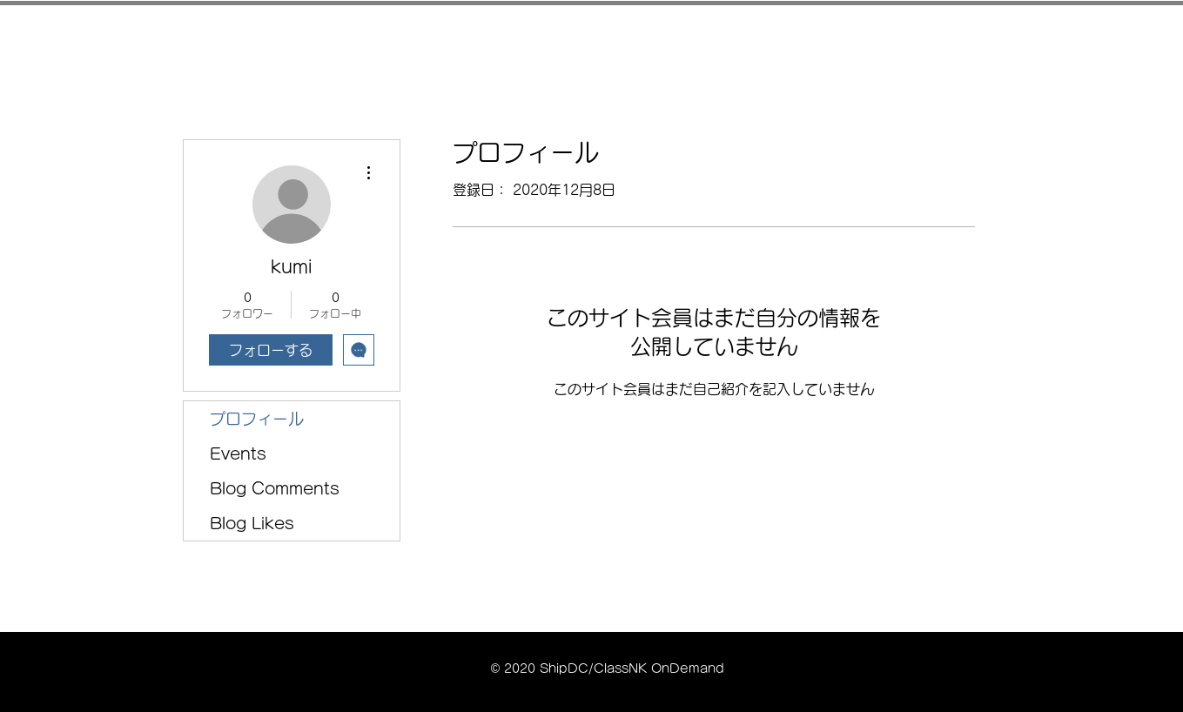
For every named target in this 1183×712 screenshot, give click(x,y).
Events (238, 453)
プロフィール (257, 419)
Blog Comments (274, 488)
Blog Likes (252, 523)
